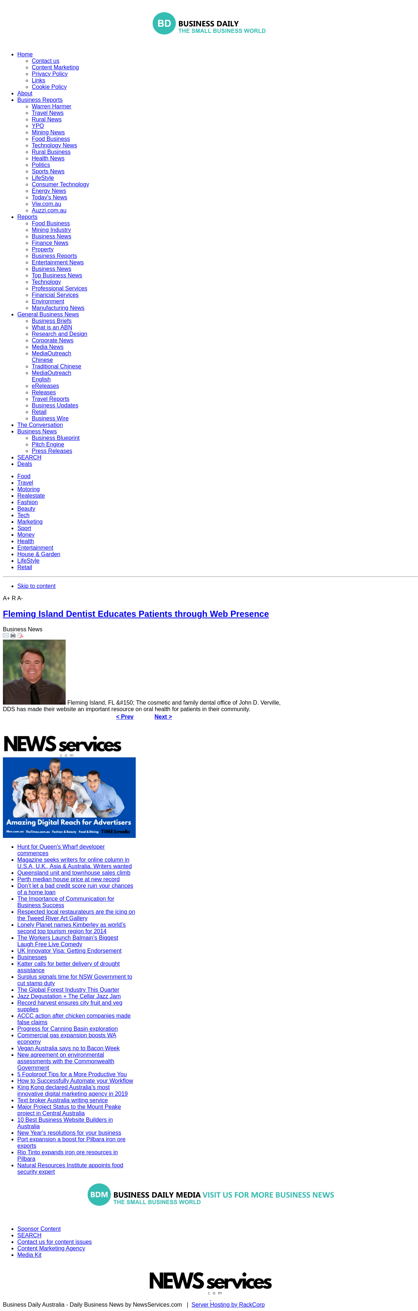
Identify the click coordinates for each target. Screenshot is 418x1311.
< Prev (125, 717)
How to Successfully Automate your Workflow (75, 1081)
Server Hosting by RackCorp (228, 1305)
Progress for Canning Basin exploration (67, 1029)
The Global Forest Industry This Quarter (68, 990)
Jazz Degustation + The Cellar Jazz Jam (69, 996)
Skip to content (36, 586)
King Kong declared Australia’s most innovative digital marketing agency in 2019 (72, 1090)
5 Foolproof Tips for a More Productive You (72, 1074)
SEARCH (29, 1235)
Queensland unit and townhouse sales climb (73, 873)
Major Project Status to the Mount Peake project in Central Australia (69, 1110)
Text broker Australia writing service (62, 1100)
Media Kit (29, 1255)
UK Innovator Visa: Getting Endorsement (69, 951)
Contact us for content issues (54, 1242)
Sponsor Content (39, 1229)
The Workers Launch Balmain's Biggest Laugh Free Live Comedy (67, 941)
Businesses (32, 957)
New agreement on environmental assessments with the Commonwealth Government (65, 1061)
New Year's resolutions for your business (69, 1133)
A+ (6, 598)
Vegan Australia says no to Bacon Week (68, 1048)
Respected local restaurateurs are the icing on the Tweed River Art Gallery (76, 915)
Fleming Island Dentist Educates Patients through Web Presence (136, 614)
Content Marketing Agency (51, 1248)
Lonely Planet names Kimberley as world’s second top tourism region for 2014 (71, 928)
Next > (163, 717)
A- (20, 598)
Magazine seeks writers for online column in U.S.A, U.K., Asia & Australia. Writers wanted (74, 863)
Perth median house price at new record (68, 879)
